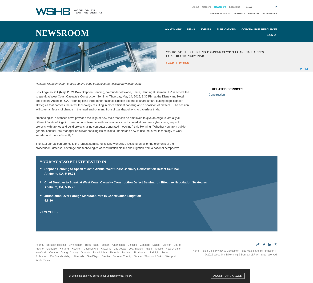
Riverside (78, 256)
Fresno (40, 248)
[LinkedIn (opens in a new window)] (269, 245)
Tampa (138, 256)
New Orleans (173, 248)
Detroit (177, 244)
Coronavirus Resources (259, 29)
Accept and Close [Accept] (227, 275)
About (195, 7)
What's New (173, 29)
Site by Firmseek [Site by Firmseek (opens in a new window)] (264, 250)
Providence (140, 252)
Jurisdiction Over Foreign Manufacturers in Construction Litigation (92, 196)
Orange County (69, 252)
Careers (206, 7)
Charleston (118, 244)
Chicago (132, 244)
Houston (76, 248)
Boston (105, 244)
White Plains (43, 260)
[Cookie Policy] (156, 276)
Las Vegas (120, 248)
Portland (126, 252)
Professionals (220, 13)
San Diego (93, 256)
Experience (269, 13)
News (191, 29)
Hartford (64, 248)
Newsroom (220, 7)
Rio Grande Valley (60, 256)
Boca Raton (92, 244)
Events (206, 29)
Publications (226, 29)
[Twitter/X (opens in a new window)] (275, 245)
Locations (234, 7)
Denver (166, 244)
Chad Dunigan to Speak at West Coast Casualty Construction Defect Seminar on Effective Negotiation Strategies (125, 182)
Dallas (156, 244)
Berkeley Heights (56, 244)
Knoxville (106, 248)
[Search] (276, 6)
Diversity (239, 13)
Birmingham (75, 244)
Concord (144, 244)
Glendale (51, 248)
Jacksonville (91, 248)
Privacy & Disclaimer (227, 250)
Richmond (41, 256)
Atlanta (40, 244)
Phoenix (114, 252)
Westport (170, 256)
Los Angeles (136, 248)
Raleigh (154, 252)
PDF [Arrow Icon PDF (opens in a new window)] (304, 68)
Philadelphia (100, 252)
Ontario (53, 252)
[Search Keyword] (262, 7)
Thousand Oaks (153, 256)
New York (41, 252)
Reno (164, 252)
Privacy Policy (123, 275)
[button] (258, 244)
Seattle (106, 256)
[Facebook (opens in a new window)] (264, 245)
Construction (217, 94)
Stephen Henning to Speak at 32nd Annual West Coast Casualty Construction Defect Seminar (112, 169)
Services (254, 13)
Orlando (85, 252)
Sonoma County (122, 256)
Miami (149, 248)
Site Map (247, 250)
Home (196, 250)
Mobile (159, 248)
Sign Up (272, 35)
